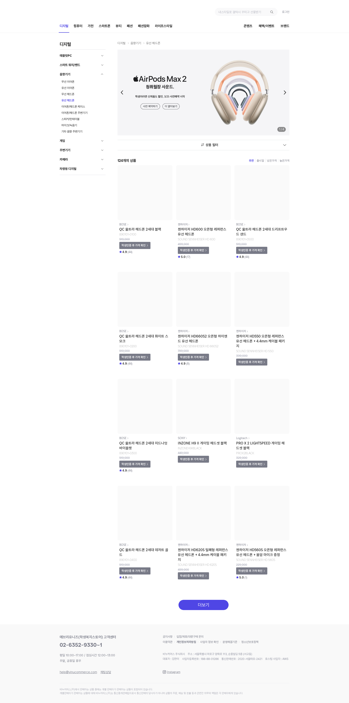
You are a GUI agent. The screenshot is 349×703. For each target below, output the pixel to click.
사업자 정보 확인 (209, 642)
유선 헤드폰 (67, 100)
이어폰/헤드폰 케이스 (73, 106)
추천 (251, 160)
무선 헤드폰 (67, 94)
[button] (123, 92)
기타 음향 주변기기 (71, 131)
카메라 (64, 159)
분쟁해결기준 (230, 642)
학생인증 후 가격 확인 (134, 245)
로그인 (285, 12)
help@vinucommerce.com (78, 672)
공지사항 (167, 636)
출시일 (260, 160)
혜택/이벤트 (266, 26)
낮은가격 (272, 160)
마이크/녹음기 (69, 125)
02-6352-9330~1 (81, 645)
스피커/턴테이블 (70, 119)
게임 (62, 141)
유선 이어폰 (67, 88)
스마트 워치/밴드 (70, 65)
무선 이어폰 (67, 81)
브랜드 (285, 26)
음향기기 (65, 74)
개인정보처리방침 (186, 642)
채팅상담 (105, 672)
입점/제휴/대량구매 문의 (190, 636)
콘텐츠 (248, 26)
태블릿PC (66, 55)
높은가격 (284, 160)
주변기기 (65, 150)
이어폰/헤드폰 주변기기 (74, 112)
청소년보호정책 (249, 642)
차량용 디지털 (68, 169)
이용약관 (167, 642)
